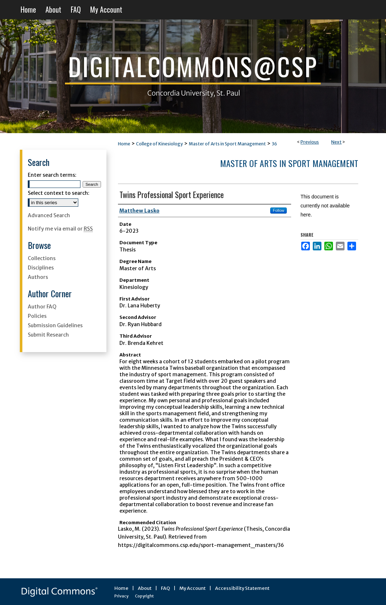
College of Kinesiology (159, 143)
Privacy (121, 596)
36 (274, 143)
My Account (192, 588)
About (145, 588)
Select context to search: (58, 193)
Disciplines (41, 267)
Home (124, 143)
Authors (38, 277)
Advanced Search (49, 215)
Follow (278, 210)
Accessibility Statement (242, 588)
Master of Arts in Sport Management (227, 143)
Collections (42, 258)
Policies (37, 316)
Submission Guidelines (55, 325)
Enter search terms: (52, 175)
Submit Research (48, 335)
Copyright (144, 596)
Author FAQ (42, 306)
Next (336, 142)
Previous (310, 142)
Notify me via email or (60, 228)
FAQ (165, 588)
